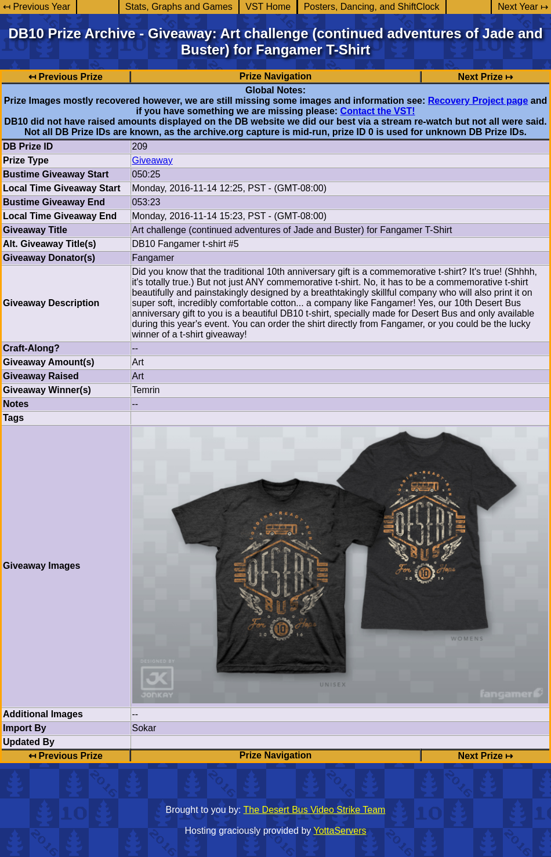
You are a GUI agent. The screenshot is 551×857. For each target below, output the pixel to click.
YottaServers (340, 831)
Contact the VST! (377, 111)
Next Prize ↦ (485, 77)
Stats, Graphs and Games (179, 7)
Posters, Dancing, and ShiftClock (372, 7)
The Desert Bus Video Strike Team (315, 810)
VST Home (268, 7)
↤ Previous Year (36, 7)
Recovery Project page (478, 101)
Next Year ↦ (523, 7)
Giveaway (152, 160)
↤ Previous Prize (65, 77)
